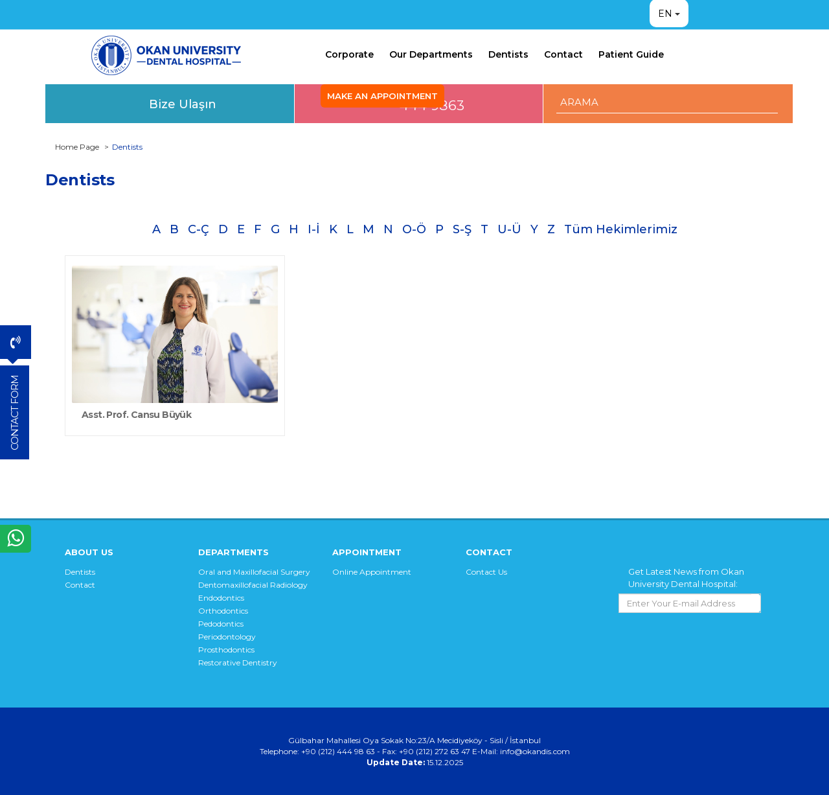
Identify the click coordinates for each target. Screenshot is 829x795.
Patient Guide (631, 54)
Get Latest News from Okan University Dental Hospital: (686, 577)
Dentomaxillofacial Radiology (253, 585)
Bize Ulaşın (182, 104)
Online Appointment (371, 572)
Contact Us (486, 572)
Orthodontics (223, 611)
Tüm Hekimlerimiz (620, 229)
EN (665, 13)
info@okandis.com (535, 751)
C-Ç (198, 229)
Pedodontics (221, 623)
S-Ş (462, 229)
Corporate (349, 54)
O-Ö (414, 229)
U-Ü (509, 229)
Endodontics (221, 598)
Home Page (77, 147)
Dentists (508, 54)
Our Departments (431, 54)
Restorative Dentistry (237, 662)
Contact (563, 54)
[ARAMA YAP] (667, 102)
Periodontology (227, 636)
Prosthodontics (226, 649)
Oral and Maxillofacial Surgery (254, 572)
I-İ (314, 229)
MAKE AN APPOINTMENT (382, 96)
